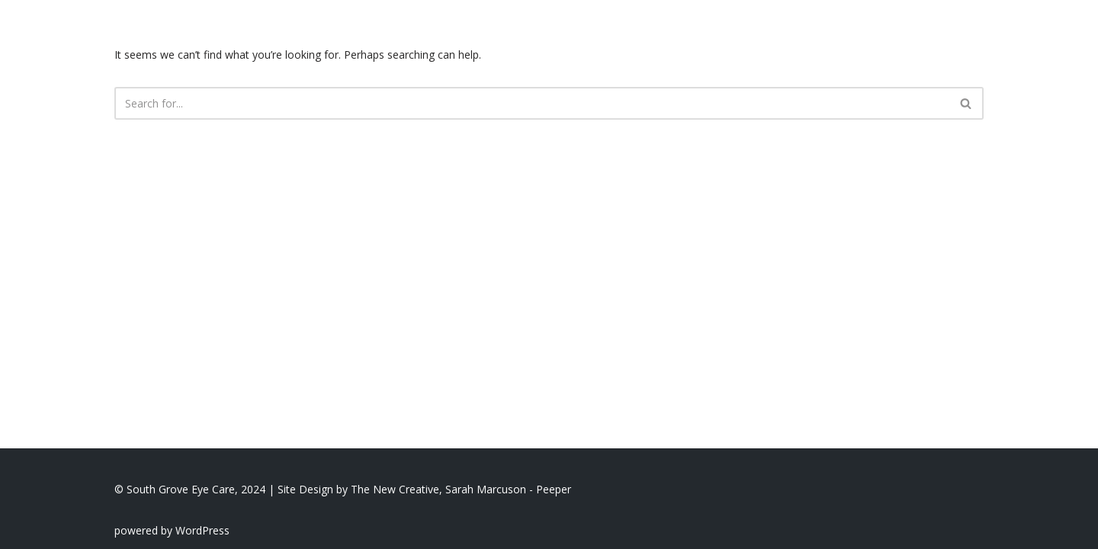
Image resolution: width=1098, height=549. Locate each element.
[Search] (531, 103)
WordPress (202, 530)
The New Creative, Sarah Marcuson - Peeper (461, 489)
